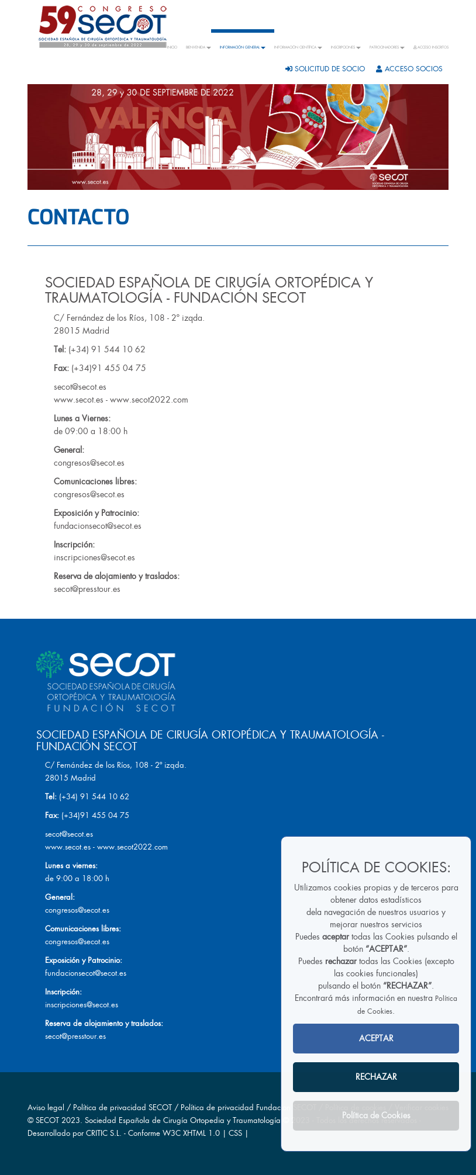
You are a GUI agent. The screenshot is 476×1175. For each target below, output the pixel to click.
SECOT (47, 1120)
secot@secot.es (80, 387)
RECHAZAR (376, 1077)
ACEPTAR (376, 1038)
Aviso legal (45, 1107)
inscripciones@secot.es (94, 557)
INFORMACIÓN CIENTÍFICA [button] (298, 47)
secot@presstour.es (87, 589)
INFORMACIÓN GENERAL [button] (242, 47)
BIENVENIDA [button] (198, 47)
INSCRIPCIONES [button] (346, 47)
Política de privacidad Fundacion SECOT (248, 1107)
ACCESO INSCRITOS (431, 47)
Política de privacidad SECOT (122, 1107)
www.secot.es (79, 399)
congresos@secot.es (89, 462)
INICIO (172, 47)
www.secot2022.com (149, 399)
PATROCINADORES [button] (387, 47)
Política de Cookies (376, 1115)
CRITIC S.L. (104, 1133)
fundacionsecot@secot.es (98, 526)
